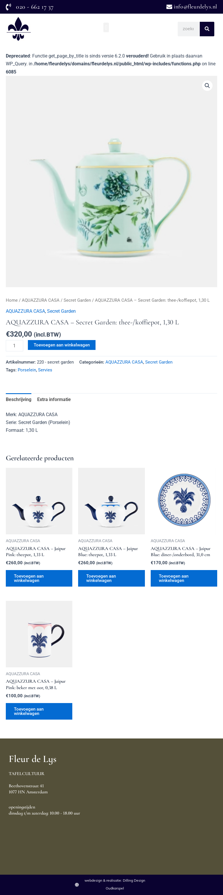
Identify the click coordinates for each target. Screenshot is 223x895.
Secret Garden (77, 300)
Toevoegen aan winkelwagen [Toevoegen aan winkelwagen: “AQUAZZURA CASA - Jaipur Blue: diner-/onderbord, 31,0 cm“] (173, 578)
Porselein (27, 370)
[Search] (207, 29)
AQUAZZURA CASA (41, 300)
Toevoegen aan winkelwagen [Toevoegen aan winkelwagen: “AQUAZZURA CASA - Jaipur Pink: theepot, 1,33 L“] (29, 578)
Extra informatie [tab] (54, 399)
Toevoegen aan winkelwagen (62, 345)
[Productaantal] (14, 345)
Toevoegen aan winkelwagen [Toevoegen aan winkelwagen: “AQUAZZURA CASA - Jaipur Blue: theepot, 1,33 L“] (101, 578)
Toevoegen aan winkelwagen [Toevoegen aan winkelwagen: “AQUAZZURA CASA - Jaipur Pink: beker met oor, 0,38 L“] (29, 711)
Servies (45, 370)
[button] (106, 27)
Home (12, 300)
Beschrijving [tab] (18, 399)
